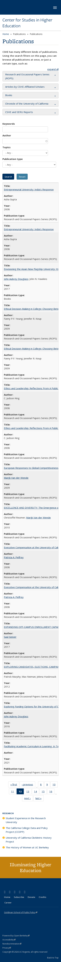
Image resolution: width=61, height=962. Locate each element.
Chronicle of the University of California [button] (26, 103)
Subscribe (19, 897)
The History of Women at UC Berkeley (27, 847)
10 (55, 785)
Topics (6, 147)
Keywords (8, 123)
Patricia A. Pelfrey (14, 557)
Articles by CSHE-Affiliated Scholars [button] (25, 86)
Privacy (6, 947)
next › (28, 798)
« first (14, 785)
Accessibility (9, 939)
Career (8, 902)
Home (5, 34)
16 (51, 792)
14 (36, 792)
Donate (31, 897)
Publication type (12, 159)
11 (13, 792)
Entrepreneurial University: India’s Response (29, 189)
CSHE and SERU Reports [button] (19, 112)
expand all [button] (53, 69)
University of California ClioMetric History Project (29, 839)
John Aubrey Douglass (16, 279)
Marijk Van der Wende (16, 477)
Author (6, 135)
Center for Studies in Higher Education (27, 23)
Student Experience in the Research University (26, 820)
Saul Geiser (10, 636)
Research (8, 813)
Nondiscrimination (11, 943)
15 (44, 792)
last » (39, 798)
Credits (42, 897)
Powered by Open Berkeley (16, 935)
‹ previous (28, 785)
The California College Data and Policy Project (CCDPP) (27, 829)
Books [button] (8, 95)
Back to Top (53, 957)
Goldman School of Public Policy (20, 912)
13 (28, 792)
